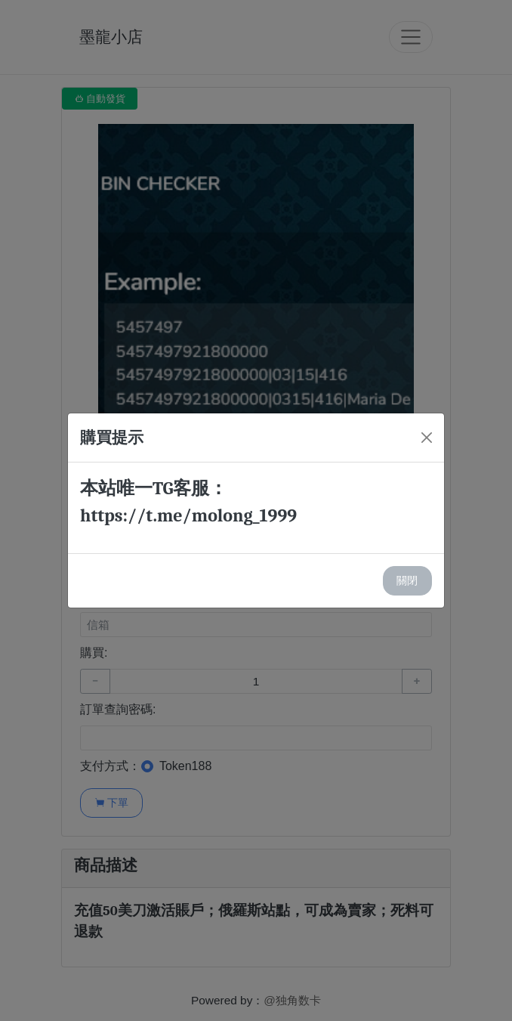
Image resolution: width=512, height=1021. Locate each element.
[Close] (426, 437)
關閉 (407, 580)
